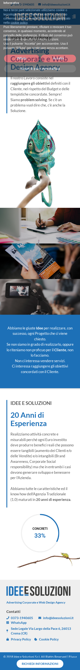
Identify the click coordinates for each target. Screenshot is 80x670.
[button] (7, 17)
